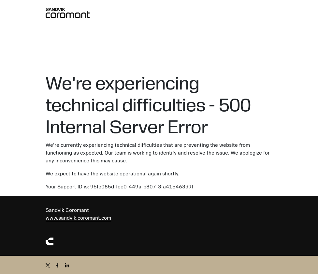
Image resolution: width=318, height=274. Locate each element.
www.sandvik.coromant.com (78, 218)
